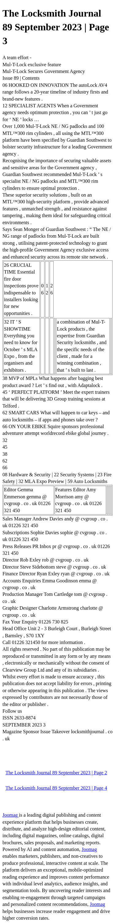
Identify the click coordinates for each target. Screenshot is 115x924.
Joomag (10, 815)
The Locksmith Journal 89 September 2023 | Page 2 (56, 772)
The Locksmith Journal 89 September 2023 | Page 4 (56, 788)
